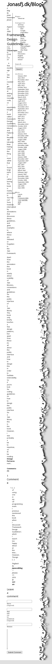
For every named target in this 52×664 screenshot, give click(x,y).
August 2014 (22, 103)
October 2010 (22, 126)
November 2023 (23, 80)
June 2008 (21, 153)
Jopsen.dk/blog (17, 568)
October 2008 (22, 147)
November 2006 (23, 178)
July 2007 (21, 165)
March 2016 (22, 97)
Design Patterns (11, 460)
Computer (10, 50)
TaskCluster (24, 44)
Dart (21, 29)
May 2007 (21, 167)
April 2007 (21, 168)
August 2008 (22, 149)
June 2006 (21, 188)
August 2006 (22, 184)
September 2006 (23, 182)
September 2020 (23, 89)
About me (21, 18)
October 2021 (22, 87)
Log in (20, 194)
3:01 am (13, 583)
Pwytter (23, 42)
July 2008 (21, 151)
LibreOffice (24, 32)
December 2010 (23, 124)
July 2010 (21, 130)
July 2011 (21, 120)
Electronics (21, 54)
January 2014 (22, 105)
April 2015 (21, 101)
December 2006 (23, 176)
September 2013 (23, 109)
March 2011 (22, 122)
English (15, 50)
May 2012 (21, 118)
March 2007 (22, 170)
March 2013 (22, 111)
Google (22, 31)
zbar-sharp (23, 50)
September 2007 (23, 161)
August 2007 (22, 163)
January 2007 (22, 174)
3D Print (21, 25)
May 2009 (21, 141)
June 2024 (21, 78)
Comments (23, 198)
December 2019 (23, 91)
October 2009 (22, 138)
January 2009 (22, 143)
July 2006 (21, 186)
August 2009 (22, 140)
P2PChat (23, 40)
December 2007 (23, 159)
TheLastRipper (25, 46)
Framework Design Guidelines (15, 39)
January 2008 (22, 157)
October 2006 (22, 180)
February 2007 (23, 172)
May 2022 (21, 85)
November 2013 (23, 107)
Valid (23, 200)
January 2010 (22, 134)
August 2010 (22, 128)
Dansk (20, 52)
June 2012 (21, 116)
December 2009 (23, 136)
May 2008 (21, 155)
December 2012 (23, 112)
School (20, 59)
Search (18, 64)
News (22, 38)
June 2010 (21, 132)
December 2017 (23, 95)
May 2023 (21, 82)
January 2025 (22, 76)
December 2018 (23, 93)
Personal (21, 58)
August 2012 (22, 114)
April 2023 (21, 84)
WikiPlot (23, 48)
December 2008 (23, 145)
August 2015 (22, 99)
